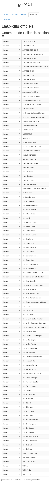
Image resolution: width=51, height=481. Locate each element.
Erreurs (24, 15)
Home (5, 15)
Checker (14, 15)
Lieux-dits (33, 15)
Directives (6, 19)
